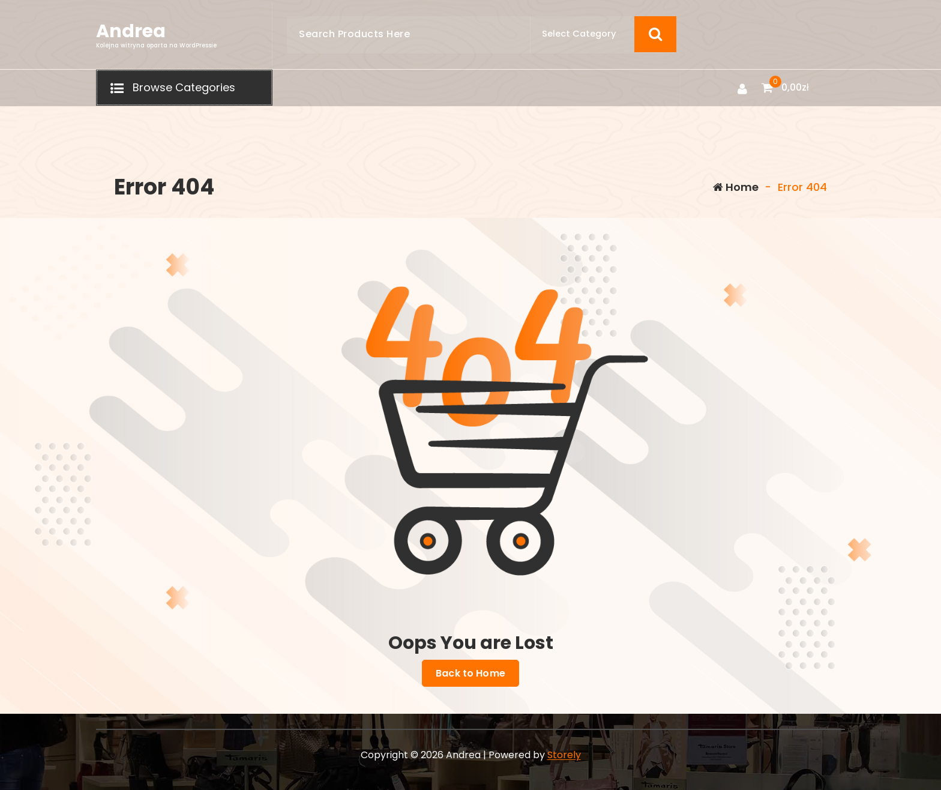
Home (736, 186)
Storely (564, 755)
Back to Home (470, 673)
